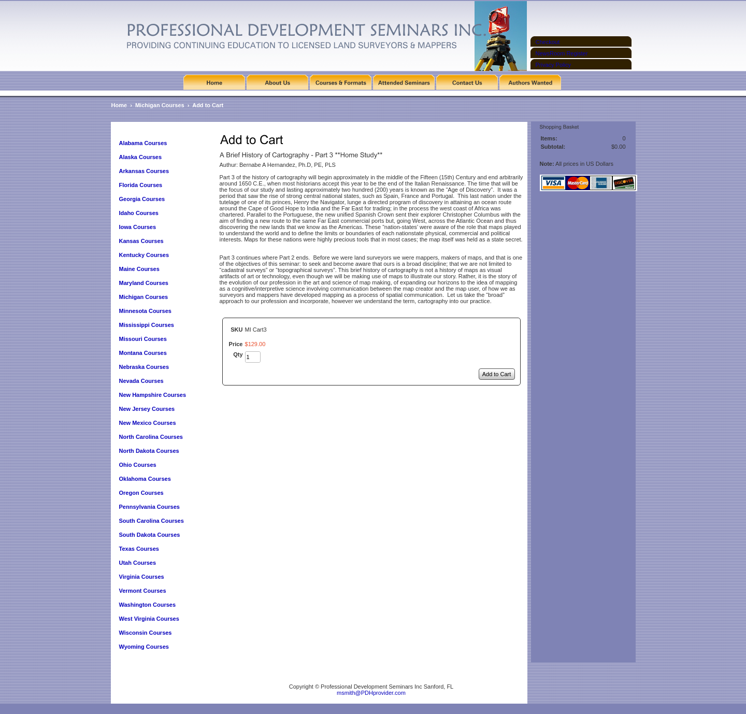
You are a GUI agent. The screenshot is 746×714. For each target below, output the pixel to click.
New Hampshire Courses (153, 395)
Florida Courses (141, 185)
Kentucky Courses (144, 255)
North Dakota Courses (149, 451)
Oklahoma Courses (145, 479)
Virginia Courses (142, 577)
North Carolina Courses (151, 437)
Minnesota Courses (145, 311)
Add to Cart (207, 105)
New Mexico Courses (147, 423)
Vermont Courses (142, 591)
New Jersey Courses (147, 409)
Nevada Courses (141, 381)
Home (119, 105)
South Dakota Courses (149, 535)
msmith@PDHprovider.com (371, 693)
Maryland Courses (143, 283)
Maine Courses (139, 269)
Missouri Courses (143, 339)
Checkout (548, 42)
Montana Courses (143, 353)
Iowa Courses (137, 227)
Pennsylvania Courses (149, 507)
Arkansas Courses (144, 171)
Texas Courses (139, 549)
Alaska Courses (141, 157)
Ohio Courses (137, 465)
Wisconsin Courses (145, 633)
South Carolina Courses (151, 521)
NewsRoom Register (562, 53)
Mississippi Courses (146, 325)
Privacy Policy (553, 65)
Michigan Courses (159, 105)
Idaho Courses (139, 213)
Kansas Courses (141, 241)
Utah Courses (137, 563)
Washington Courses (147, 605)
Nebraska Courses (144, 367)
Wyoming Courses (144, 647)
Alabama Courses (143, 143)
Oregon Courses (141, 493)
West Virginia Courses (149, 619)
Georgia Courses (142, 199)
